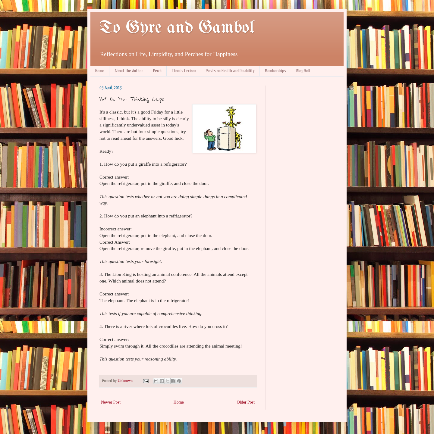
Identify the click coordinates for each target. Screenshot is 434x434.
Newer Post (111, 402)
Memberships (275, 71)
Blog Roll (303, 71)
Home (99, 71)
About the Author (129, 71)
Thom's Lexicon (184, 71)
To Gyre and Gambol (176, 28)
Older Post (246, 402)
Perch (157, 71)
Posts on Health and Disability (230, 71)
